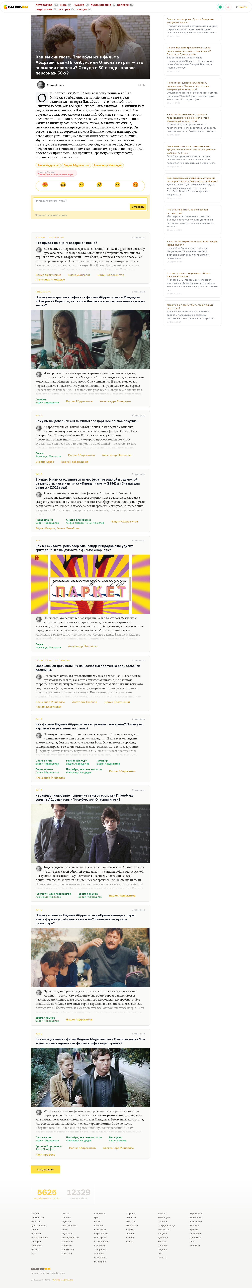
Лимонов (131, 1221)
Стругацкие (101, 1233)
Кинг (160, 1253)
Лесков (66, 1217)
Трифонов (100, 1249)
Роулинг (162, 1249)
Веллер (130, 1237)
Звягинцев (196, 1221)
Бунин (97, 1221)
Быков (129, 1241)
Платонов (68, 1249)
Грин (96, 1217)
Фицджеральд (166, 1225)
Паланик (162, 1245)
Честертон (164, 1229)
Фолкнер (163, 1221)
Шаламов (99, 1245)
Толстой (36, 1221)
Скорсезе (195, 1233)
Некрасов (36, 1245)
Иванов (130, 1233)
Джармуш (195, 1237)
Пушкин (35, 1213)
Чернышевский (39, 1237)
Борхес (162, 1241)
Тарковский (196, 1213)
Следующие (45, 1169)
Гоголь (35, 1229)
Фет (33, 1253)
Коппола (194, 1225)
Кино (39, 415)
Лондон (162, 1233)
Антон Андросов (48, 165)
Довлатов (132, 1225)
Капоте (162, 1257)
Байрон (162, 1213)
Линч (192, 1241)
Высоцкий (100, 1261)
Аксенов (99, 1253)
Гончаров (36, 1241)
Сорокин (131, 1213)
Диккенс (163, 1237)
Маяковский (69, 1225)
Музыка (41, 237)
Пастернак (100, 1237)
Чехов (65, 1213)
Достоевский (38, 1225)
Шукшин (99, 1225)
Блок (65, 1229)
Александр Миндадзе (108, 165)
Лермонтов (37, 1217)
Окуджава (100, 1257)
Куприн (66, 1221)
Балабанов (196, 1217)
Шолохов (99, 1213)
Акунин (130, 1229)
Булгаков (67, 1233)
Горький (67, 1253)
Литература (56, 237)
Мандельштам (70, 1237)
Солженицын (101, 1241)
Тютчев (35, 1249)
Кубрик (194, 1229)
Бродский (100, 1229)
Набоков (67, 1241)
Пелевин (131, 1217)
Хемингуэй (164, 1217)
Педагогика (44, 660)
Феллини (195, 1245)
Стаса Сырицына (63, 1279)
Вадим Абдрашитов (76, 165)
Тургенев (36, 1233)
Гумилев (67, 1245)
